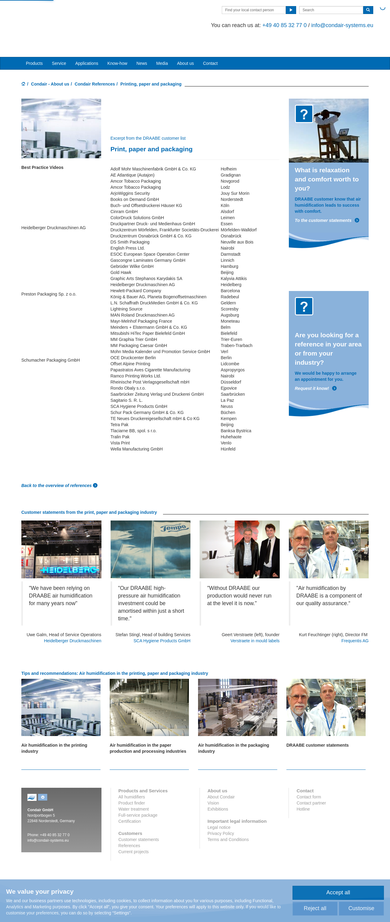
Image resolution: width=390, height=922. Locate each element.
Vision (213, 782)
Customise (361, 908)
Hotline (303, 788)
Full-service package (138, 794)
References (129, 825)
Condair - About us (50, 63)
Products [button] (34, 42)
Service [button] (59, 42)
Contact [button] (210, 42)
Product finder (132, 782)
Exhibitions (217, 788)
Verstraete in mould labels (254, 620)
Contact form (308, 776)
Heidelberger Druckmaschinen (72, 620)
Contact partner (311, 782)
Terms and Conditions (228, 819)
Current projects (134, 831)
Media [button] (162, 42)
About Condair (221, 776)
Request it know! (316, 368)
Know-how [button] (117, 42)
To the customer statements (327, 200)
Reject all (315, 908)
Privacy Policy (220, 813)
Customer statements (139, 819)
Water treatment (134, 788)
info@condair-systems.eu (338, 25)
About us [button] (185, 42)
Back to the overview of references (57, 465)
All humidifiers (132, 776)
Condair (56, 17)
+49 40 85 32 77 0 (280, 25)
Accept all (338, 892)
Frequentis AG (355, 620)
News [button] (141, 42)
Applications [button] (86, 42)
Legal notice (219, 807)
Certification (130, 800)
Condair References (95, 63)
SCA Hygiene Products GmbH (161, 620)
